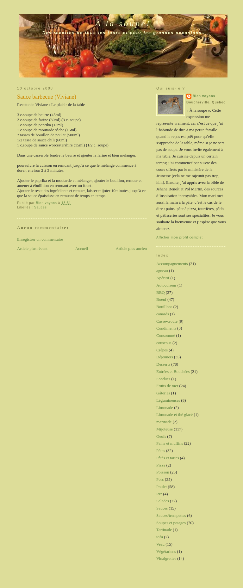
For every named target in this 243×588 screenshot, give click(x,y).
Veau (160, 544)
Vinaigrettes (166, 558)
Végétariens (166, 551)
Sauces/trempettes (171, 515)
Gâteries (163, 393)
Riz (159, 494)
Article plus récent (32, 248)
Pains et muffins (169, 443)
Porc (160, 479)
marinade (163, 421)
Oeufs (161, 436)
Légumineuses (168, 400)
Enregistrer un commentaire (40, 239)
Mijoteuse (164, 429)
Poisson (162, 472)
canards (162, 314)
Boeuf (161, 299)
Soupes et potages (171, 522)
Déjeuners (164, 357)
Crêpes (162, 350)
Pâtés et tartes (167, 457)
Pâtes (160, 450)
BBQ (160, 292)
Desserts (163, 364)
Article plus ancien (131, 248)
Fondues (163, 378)
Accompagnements (172, 263)
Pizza (160, 465)
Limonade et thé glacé (174, 414)
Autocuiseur (166, 285)
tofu (159, 537)
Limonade (164, 407)
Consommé (165, 335)
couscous (163, 342)
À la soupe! (123, 23)
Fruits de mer (167, 385)
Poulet (161, 486)
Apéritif (162, 277)
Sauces (40, 207)
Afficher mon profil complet (179, 237)
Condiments (166, 328)
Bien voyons (204, 96)
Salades (162, 500)
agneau (162, 270)
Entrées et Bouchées (173, 371)
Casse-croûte (167, 321)
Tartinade (164, 529)
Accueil (81, 248)
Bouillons (164, 306)
